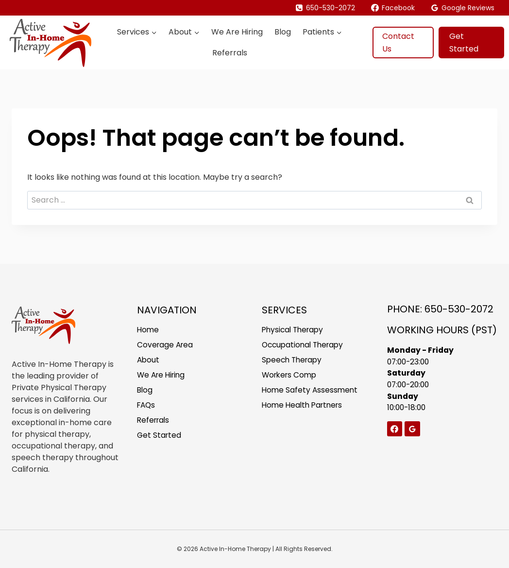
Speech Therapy (293, 360)
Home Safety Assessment (311, 391)
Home (148, 329)
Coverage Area (166, 345)
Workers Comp (291, 376)
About (148, 360)
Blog (282, 31)
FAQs (147, 407)
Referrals (229, 52)
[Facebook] (395, 430)
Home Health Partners (304, 407)
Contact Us (398, 42)
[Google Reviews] (412, 430)
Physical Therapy (294, 329)
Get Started (463, 42)
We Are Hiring (237, 31)
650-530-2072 (458, 309)
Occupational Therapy (305, 345)
